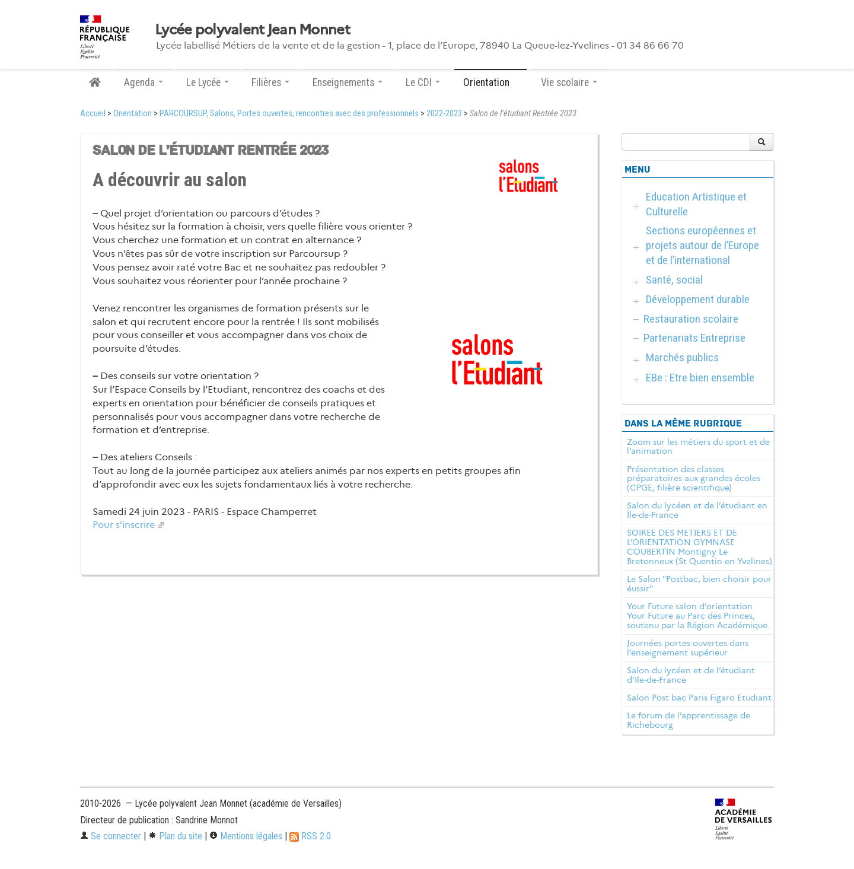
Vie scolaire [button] (569, 82)
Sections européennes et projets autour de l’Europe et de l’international (702, 245)
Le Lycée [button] (207, 82)
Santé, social (674, 280)
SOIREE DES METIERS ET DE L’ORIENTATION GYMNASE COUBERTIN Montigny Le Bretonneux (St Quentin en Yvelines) (699, 546)
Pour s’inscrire (124, 524)
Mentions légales (245, 836)
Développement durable (698, 299)
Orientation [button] (490, 82)
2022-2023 (444, 114)
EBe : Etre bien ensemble (700, 377)
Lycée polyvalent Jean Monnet (252, 29)
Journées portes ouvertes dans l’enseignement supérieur (687, 648)
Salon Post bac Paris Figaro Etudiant (699, 697)
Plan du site (175, 836)
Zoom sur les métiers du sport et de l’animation (698, 447)
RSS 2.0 (310, 836)
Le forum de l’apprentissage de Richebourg (688, 720)
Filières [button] (270, 82)
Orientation (132, 114)
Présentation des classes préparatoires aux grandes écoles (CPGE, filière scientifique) (693, 479)
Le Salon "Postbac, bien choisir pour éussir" (699, 584)
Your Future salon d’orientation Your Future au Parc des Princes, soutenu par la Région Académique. (698, 616)
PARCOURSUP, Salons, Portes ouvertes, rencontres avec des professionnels (289, 114)
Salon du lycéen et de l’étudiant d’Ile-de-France (691, 675)
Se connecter (110, 836)
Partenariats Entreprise (694, 338)
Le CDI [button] (423, 82)
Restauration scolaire (690, 319)
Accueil (93, 114)
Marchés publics (682, 357)
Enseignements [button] (348, 82)
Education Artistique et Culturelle (696, 204)
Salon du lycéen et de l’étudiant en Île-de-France (697, 510)
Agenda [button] (143, 82)
